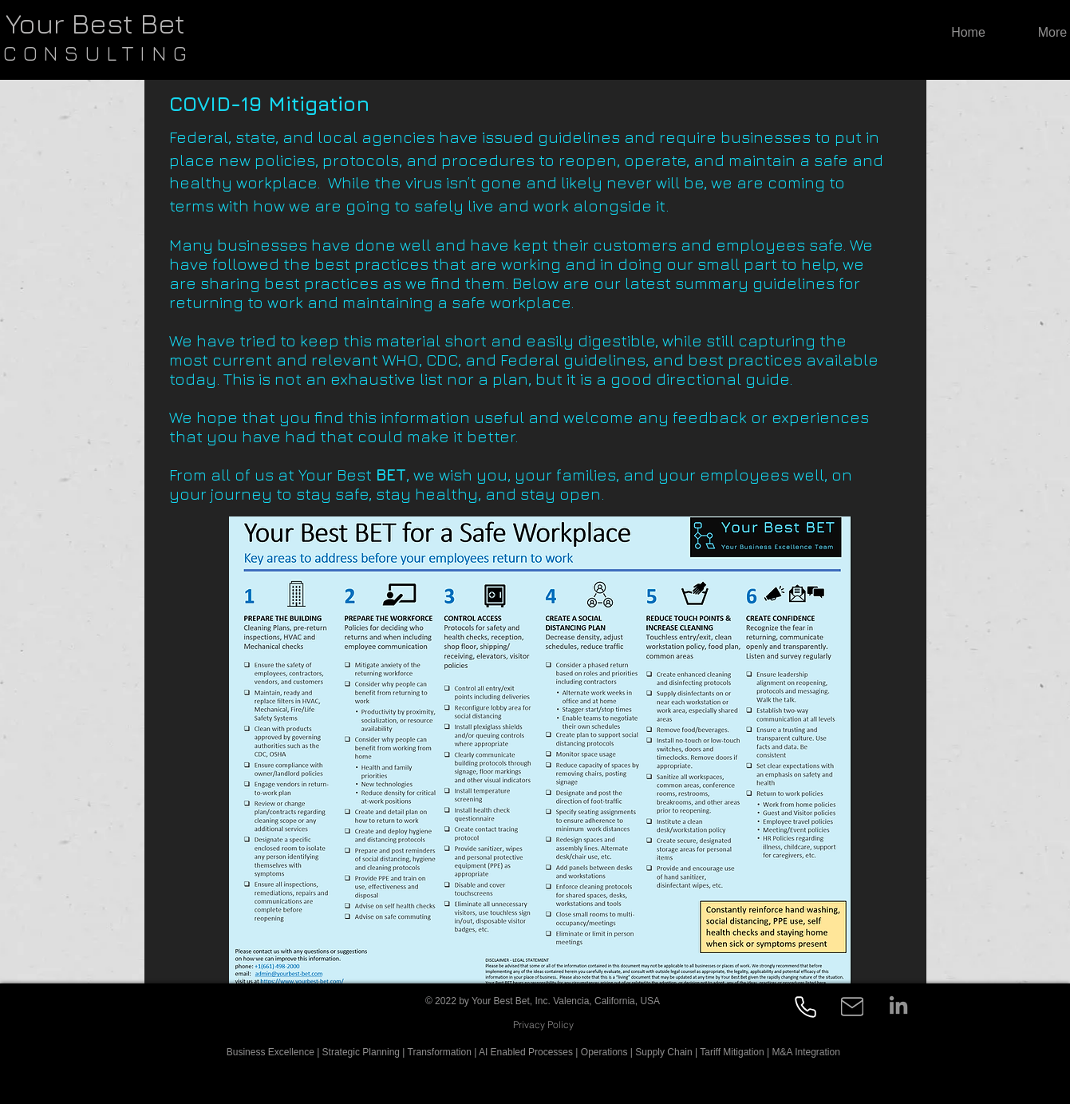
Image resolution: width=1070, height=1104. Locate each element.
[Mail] (852, 1006)
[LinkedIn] (898, 1006)
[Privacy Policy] (543, 1024)
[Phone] (806, 1006)
